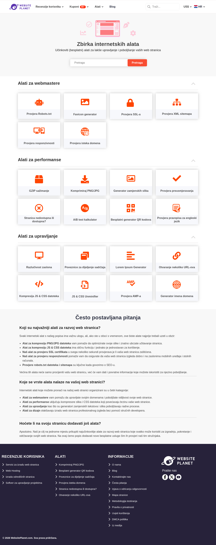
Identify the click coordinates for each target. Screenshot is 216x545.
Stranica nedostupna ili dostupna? (81, 488)
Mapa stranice (121, 495)
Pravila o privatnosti (125, 507)
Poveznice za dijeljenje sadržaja (79, 476)
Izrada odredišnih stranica (22, 476)
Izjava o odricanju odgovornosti (132, 488)
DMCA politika (121, 519)
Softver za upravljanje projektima (27, 482)
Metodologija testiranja (126, 501)
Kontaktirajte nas (123, 476)
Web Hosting (14, 470)
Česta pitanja (120, 482)
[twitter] (172, 477)
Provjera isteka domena (74, 482)
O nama (117, 464)
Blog (115, 470)
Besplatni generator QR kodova (79, 470)
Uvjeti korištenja (122, 513)
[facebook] (165, 477)
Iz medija (118, 525)
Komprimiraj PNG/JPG (73, 464)
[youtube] (178, 477)
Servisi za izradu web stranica (25, 464)
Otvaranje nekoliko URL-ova (77, 495)
